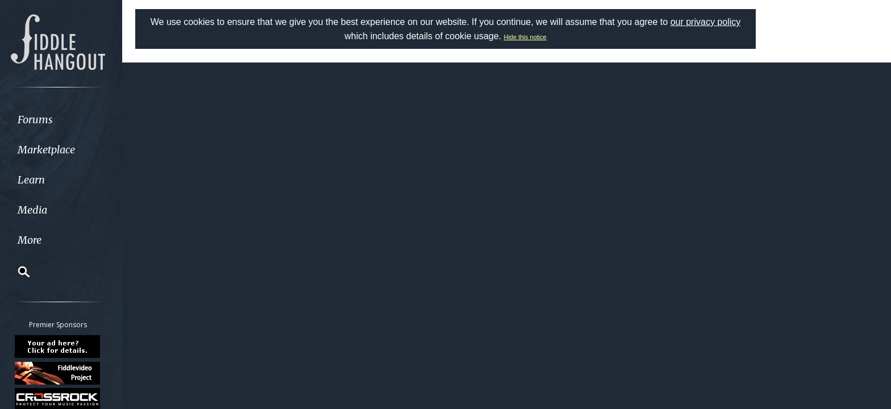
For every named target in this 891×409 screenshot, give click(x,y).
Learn (37, 179)
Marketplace (52, 149)
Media (38, 209)
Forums (41, 119)
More (36, 240)
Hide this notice (524, 37)
